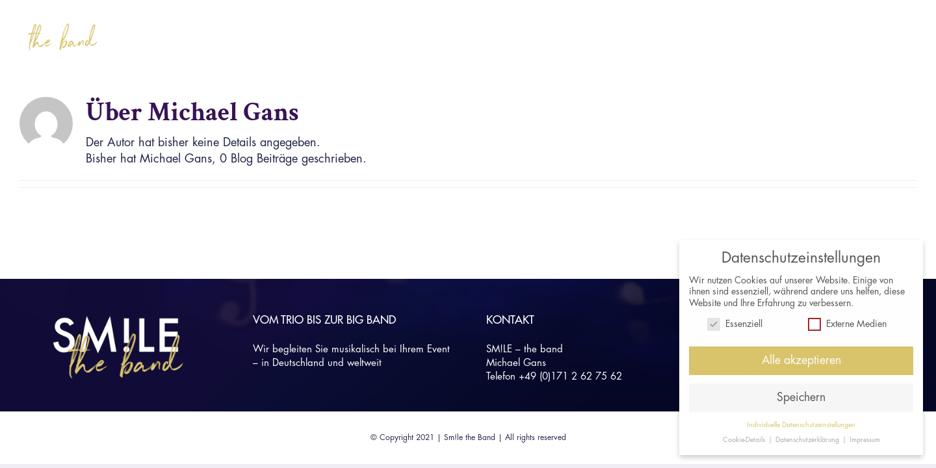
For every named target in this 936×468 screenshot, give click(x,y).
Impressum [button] (865, 439)
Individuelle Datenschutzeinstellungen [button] (801, 424)
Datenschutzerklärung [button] (808, 439)
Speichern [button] (801, 397)
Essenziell (734, 323)
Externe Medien (847, 323)
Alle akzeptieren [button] (801, 360)
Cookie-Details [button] (745, 439)
